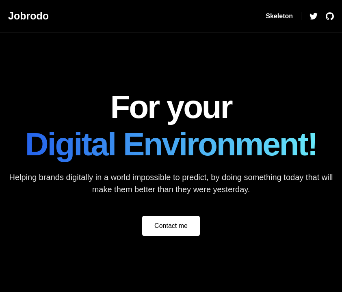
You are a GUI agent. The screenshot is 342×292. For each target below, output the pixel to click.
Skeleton (279, 16)
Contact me (171, 225)
